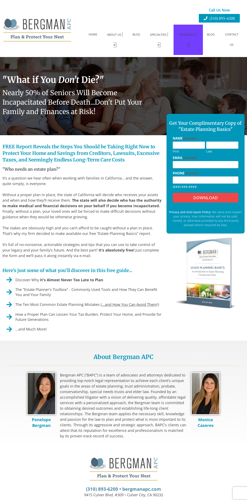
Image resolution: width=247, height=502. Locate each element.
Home (93, 30)
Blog (136, 30)
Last (209, 141)
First (176, 141)
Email (185, 148)
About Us (114, 34)
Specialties (159, 34)
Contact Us (231, 35)
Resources (188, 34)
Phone (186, 163)
